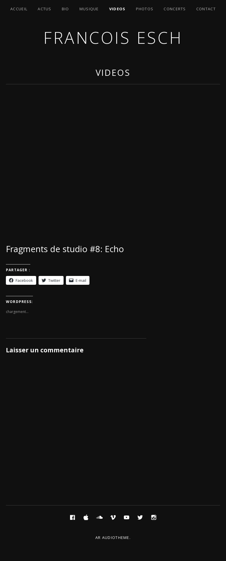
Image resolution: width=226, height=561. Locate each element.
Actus (44, 8)
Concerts (175, 8)
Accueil (18, 8)
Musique (89, 8)
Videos (117, 8)
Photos (145, 8)
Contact (206, 8)
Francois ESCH (113, 37)
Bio (65, 8)
